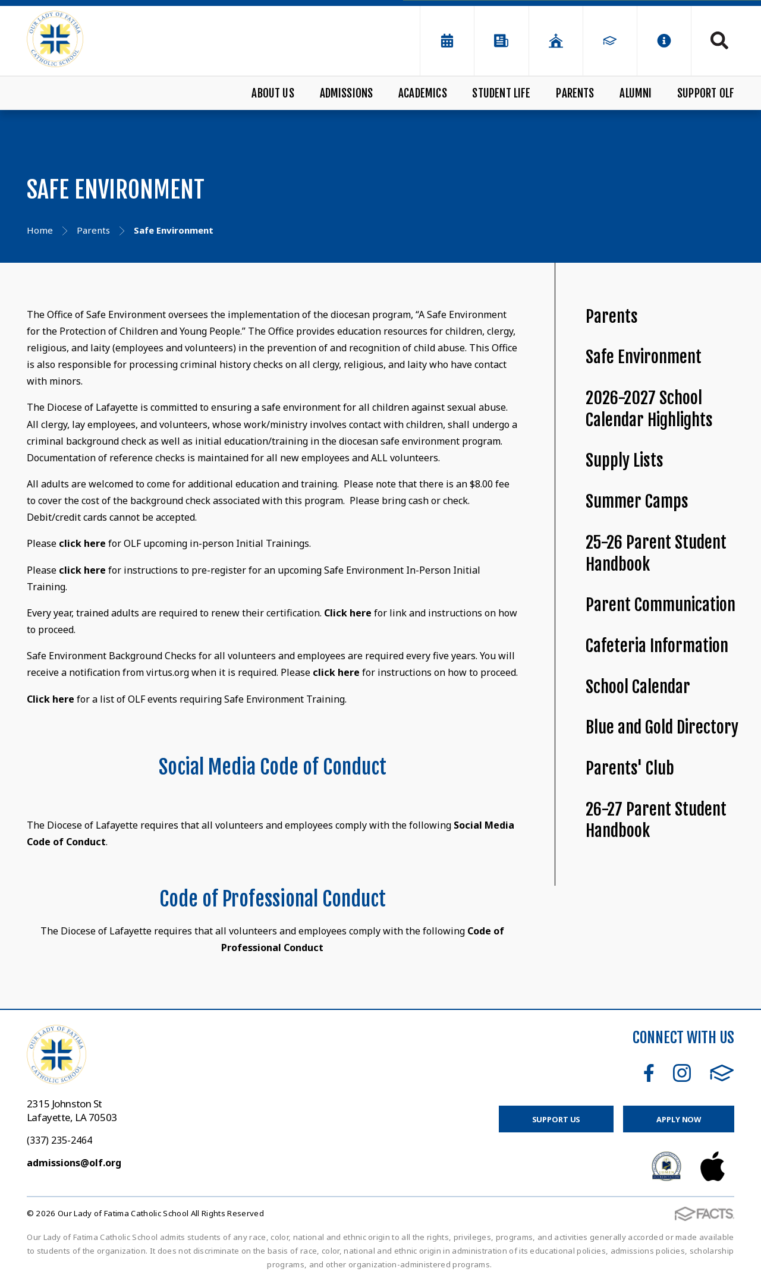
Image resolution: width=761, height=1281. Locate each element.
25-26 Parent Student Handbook (656, 553)
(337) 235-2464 (59, 1140)
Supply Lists (624, 460)
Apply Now (678, 1119)
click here (82, 543)
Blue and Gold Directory (662, 727)
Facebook (649, 1073)
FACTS (722, 1073)
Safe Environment (644, 357)
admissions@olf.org (74, 1162)
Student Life (501, 93)
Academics (422, 93)
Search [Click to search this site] (719, 40)
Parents (575, 93)
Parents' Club (630, 768)
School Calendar (638, 686)
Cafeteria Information (657, 645)
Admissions (346, 93)
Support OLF (705, 93)
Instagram (682, 1073)
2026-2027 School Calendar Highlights (649, 409)
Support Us (556, 1119)
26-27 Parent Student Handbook (656, 820)
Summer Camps (637, 501)
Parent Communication (660, 604)
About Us (272, 93)
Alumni (636, 93)
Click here (348, 612)
